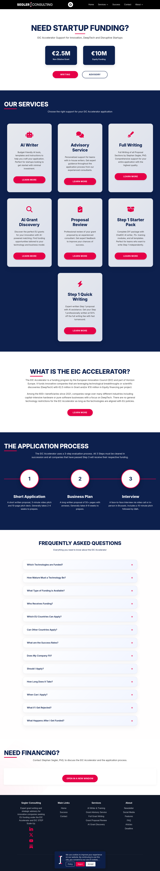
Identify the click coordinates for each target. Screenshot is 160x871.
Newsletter (129, 808)
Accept (90, 864)
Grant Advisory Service (96, 812)
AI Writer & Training (96, 808)
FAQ (129, 820)
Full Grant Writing (96, 816)
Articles (129, 824)
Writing (65, 74)
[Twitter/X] (31, 835)
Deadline (129, 828)
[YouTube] (31, 841)
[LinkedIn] (31, 829)
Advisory (95, 74)
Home (91, 4)
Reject (80, 864)
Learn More (29, 179)
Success (116, 4)
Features (129, 816)
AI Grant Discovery (96, 824)
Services (103, 4)
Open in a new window (80, 778)
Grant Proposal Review (96, 820)
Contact (127, 4)
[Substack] (31, 846)
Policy (70, 864)
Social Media (129, 812)
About (139, 4)
